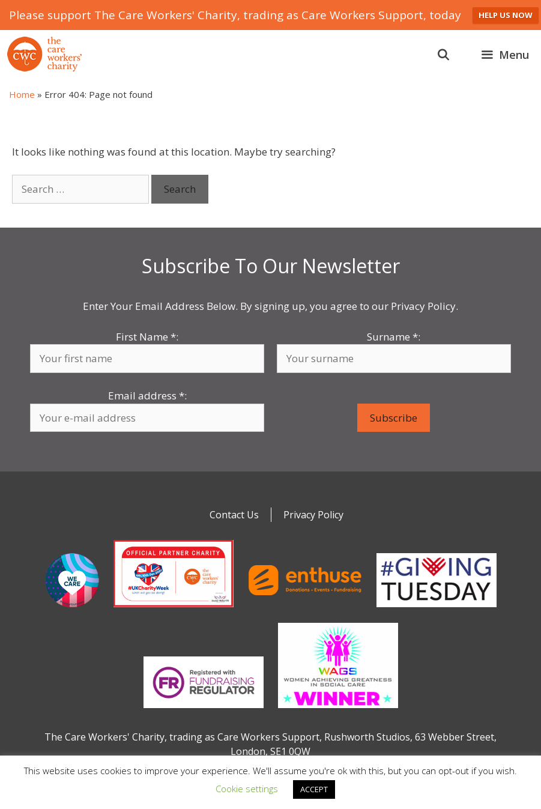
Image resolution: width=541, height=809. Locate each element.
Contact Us (234, 514)
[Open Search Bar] (443, 55)
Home (22, 94)
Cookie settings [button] (247, 789)
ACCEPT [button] (314, 789)
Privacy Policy (313, 514)
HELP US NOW (506, 15)
